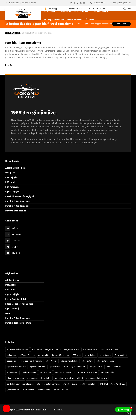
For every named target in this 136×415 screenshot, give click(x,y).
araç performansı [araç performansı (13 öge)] (90, 349)
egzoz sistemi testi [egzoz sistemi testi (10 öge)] (37, 367)
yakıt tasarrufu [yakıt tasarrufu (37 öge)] (13, 390)
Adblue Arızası (12, 280)
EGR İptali (10, 182)
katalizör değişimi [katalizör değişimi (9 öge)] (29, 372)
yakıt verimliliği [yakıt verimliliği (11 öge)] (44, 390)
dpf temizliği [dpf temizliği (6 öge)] (43, 355)
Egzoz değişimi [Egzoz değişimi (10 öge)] (121, 355)
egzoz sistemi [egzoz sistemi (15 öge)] (87, 361)
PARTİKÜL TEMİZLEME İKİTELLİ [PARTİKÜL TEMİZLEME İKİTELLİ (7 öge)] (112, 384)
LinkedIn (16, 240)
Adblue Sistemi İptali (15, 168)
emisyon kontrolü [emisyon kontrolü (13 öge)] (114, 367)
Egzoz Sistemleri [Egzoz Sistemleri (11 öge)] (78, 367)
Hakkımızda (58, 410)
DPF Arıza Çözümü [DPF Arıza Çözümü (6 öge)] (27, 355)
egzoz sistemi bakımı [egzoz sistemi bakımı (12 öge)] (105, 361)
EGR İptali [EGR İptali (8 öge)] (77, 355)
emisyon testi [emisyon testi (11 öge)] (12, 372)
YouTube (16, 253)
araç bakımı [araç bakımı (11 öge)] (37, 349)
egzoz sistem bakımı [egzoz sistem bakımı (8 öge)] (69, 361)
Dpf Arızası (10, 285)
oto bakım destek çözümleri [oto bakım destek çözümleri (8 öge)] (39, 378)
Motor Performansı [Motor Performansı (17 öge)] (63, 372)
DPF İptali (10, 172)
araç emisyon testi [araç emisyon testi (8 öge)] (71, 349)
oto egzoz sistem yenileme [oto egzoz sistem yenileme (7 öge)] (48, 384)
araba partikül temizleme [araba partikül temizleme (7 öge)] (17, 349)
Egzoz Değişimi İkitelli (16, 299)
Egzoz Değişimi (12, 191)
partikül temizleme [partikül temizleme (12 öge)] (88, 384)
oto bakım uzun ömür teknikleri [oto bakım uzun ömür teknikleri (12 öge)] (20, 384)
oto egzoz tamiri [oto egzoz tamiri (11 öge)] (70, 384)
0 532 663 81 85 (99, 3)
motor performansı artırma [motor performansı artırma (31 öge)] (85, 372)
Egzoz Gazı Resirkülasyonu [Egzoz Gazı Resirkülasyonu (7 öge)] (30, 361)
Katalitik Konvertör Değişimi (19, 196)
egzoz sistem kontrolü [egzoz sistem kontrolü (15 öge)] (58, 367)
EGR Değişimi (11, 177)
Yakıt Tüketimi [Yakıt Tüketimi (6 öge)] (28, 390)
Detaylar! (9, 65)
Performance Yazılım (15, 211)
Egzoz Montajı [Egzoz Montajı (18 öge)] (51, 361)
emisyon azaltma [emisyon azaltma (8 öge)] (96, 367)
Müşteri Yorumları (29, 3)
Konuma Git (14, 3)
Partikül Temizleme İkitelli (18, 323)
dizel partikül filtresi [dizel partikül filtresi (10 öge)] (109, 349)
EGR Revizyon (12, 187)
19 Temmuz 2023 (13, 33)
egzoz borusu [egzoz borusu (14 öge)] (105, 355)
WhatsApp (53, 8)
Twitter (15, 228)
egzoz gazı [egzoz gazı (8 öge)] (11, 361)
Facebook (16, 234)
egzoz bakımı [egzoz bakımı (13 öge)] (90, 355)
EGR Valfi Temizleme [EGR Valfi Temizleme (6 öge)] (60, 355)
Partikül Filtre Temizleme (41, 33)
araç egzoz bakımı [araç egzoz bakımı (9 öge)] (53, 349)
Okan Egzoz (25, 410)
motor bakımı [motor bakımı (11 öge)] (45, 372)
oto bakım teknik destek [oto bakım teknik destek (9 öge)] (96, 378)
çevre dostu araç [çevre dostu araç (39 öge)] (61, 390)
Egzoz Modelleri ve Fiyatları (19, 304)
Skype (15, 247)
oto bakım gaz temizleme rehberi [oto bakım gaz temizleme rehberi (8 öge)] (69, 378)
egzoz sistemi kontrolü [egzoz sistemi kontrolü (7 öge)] (16, 367)
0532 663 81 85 (75, 8)
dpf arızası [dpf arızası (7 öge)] (11, 355)
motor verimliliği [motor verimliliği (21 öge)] (107, 372)
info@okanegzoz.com (122, 3)
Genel (26, 33)
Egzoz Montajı (12, 308)
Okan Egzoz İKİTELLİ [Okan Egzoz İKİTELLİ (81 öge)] (15, 378)
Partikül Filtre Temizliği (17, 206)
